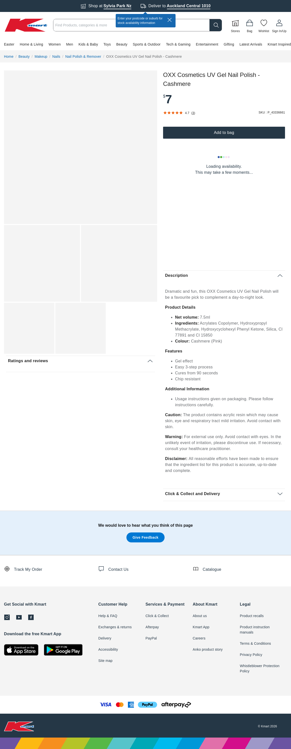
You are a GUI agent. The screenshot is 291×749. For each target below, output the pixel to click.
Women (55, 44)
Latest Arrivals (251, 44)
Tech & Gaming (178, 44)
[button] (145, 44)
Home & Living (31, 44)
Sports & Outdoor (147, 44)
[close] (170, 20)
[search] (215, 25)
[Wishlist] (263, 25)
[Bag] (249, 25)
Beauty (121, 44)
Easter (9, 44)
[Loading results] (224, 157)
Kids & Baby (88, 44)
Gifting (229, 44)
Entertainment (207, 44)
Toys (107, 44)
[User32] (279, 25)
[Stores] (235, 25)
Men (69, 44)
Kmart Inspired (279, 44)
